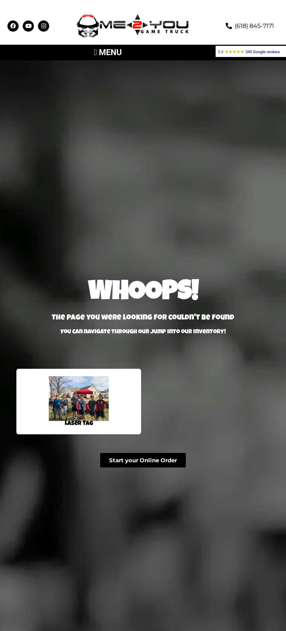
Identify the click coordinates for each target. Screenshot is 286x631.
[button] (108, 52)
